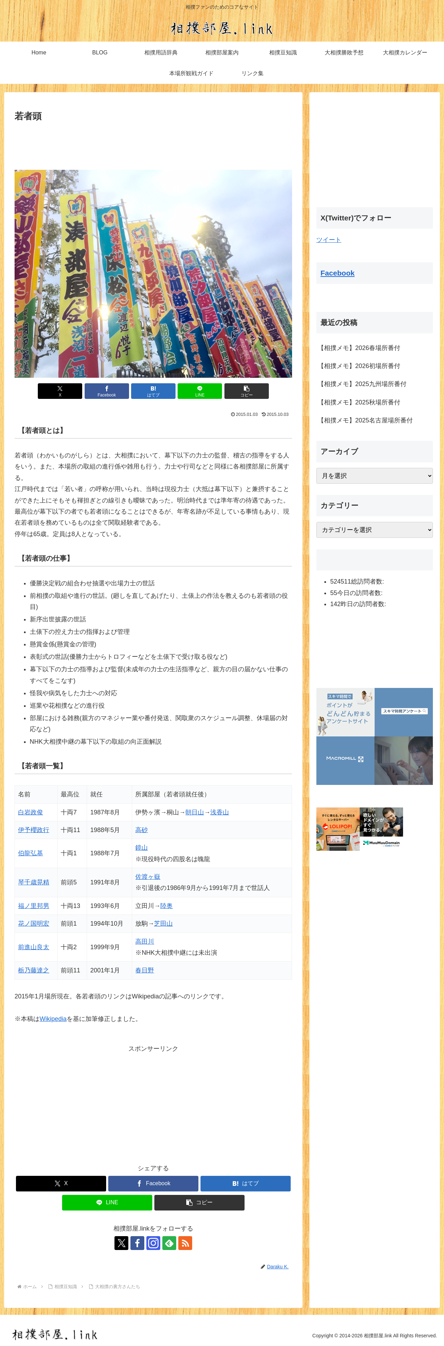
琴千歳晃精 (33, 882)
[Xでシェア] (60, 391)
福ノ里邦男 (33, 905)
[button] (246, 391)
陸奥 (166, 905)
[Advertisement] (153, 142)
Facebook (338, 273)
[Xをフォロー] (121, 1243)
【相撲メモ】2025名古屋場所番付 (365, 420)
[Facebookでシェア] (107, 391)
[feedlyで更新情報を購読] (169, 1243)
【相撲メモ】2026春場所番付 (359, 347)
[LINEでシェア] (200, 391)
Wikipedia (53, 1018)
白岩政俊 (30, 812)
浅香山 (219, 812)
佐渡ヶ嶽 (147, 876)
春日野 (144, 970)
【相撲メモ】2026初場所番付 (359, 365)
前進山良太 (33, 947)
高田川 (144, 941)
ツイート (328, 239)
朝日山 (194, 812)
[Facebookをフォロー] (137, 1243)
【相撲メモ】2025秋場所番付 (359, 402)
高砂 (141, 830)
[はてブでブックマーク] (153, 391)
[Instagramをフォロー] (153, 1243)
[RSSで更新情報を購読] (185, 1243)
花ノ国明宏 (33, 923)
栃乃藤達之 (33, 970)
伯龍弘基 (30, 853)
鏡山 (141, 847)
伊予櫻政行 (33, 830)
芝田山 (163, 923)
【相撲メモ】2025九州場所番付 (362, 384)
